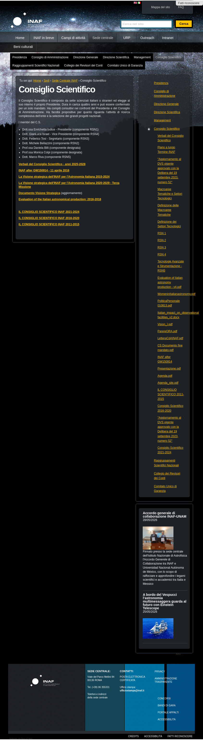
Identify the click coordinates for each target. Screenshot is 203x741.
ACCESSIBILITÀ (166, 719)
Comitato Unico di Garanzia (125, 65)
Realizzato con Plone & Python (20, 738)
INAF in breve (44, 38)
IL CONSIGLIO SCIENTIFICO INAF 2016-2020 (49, 218)
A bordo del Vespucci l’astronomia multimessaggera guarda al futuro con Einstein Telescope (164, 601)
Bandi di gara (166, 705)
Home (19, 38)
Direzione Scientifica (116, 57)
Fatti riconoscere (188, 3)
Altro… (179, 654)
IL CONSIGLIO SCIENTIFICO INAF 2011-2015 (49, 224)
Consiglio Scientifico (168, 57)
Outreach (147, 38)
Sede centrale (102, 38)
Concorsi (164, 698)
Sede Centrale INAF (65, 80)
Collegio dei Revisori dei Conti (83, 65)
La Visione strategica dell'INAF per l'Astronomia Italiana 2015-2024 (64, 176)
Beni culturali (23, 47)
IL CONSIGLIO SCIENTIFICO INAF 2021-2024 (49, 212)
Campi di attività (73, 38)
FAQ (181, 7)
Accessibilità (153, 736)
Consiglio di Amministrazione (50, 57)
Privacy (160, 671)
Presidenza (19, 57)
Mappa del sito (160, 7)
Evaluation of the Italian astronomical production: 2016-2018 (60, 199)
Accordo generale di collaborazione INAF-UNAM (164, 514)
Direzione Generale (85, 57)
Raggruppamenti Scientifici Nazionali (35, 65)
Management (142, 57)
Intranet (167, 38)
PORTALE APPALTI (168, 712)
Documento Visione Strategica (39, 193)
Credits (133, 736)
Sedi (46, 80)
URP (126, 38)
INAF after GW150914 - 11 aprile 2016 (44, 170)
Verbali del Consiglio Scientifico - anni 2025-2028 (52, 164)
